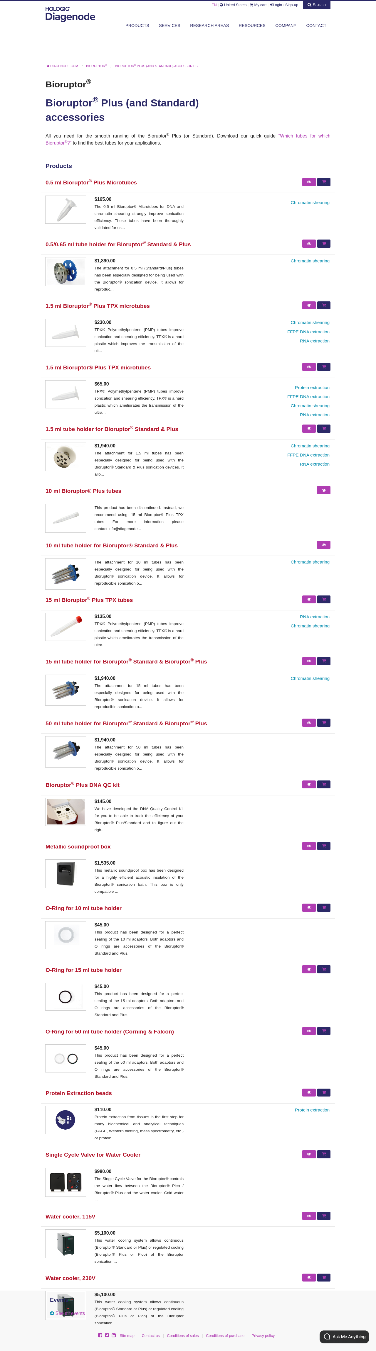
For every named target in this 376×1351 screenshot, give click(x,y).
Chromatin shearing (310, 202)
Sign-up (291, 5)
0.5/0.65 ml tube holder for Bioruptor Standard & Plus (118, 244)
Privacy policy (263, 1335)
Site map (127, 1335)
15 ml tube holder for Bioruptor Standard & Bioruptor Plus (126, 661)
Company (285, 25)
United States (233, 5)
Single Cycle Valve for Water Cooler (93, 1155)
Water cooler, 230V (70, 1278)
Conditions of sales (183, 1335)
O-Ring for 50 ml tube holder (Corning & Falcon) (110, 1031)
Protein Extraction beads (79, 1093)
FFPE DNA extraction (308, 331)
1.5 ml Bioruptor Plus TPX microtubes (98, 306)
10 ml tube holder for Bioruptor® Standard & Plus (112, 545)
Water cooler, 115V (70, 1216)
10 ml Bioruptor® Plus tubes (83, 491)
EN (214, 5)
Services (169, 25)
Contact (316, 25)
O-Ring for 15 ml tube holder (84, 970)
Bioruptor (68, 84)
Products (137, 25)
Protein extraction (312, 387)
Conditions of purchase (225, 1335)
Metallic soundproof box (78, 846)
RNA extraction (315, 340)
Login (276, 5)
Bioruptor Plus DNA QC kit (83, 785)
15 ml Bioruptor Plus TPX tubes (89, 600)
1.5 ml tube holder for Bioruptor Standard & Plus (112, 429)
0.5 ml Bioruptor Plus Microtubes (91, 182)
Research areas (209, 25)
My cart (258, 5)
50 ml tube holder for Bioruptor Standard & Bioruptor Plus (126, 723)
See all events (70, 1313)
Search (317, 4)
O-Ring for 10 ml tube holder (84, 908)
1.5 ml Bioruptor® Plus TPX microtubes (98, 367)
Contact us (151, 1335)
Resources (252, 25)
